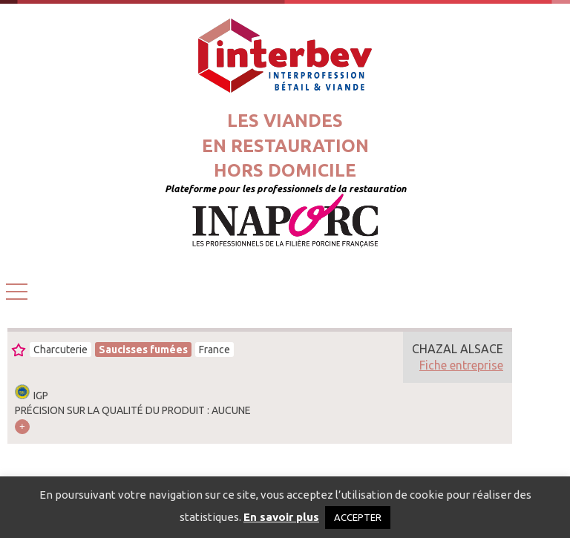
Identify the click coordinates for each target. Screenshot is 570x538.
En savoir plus (281, 517)
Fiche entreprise (461, 365)
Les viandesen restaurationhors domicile (285, 145)
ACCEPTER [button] (357, 517)
